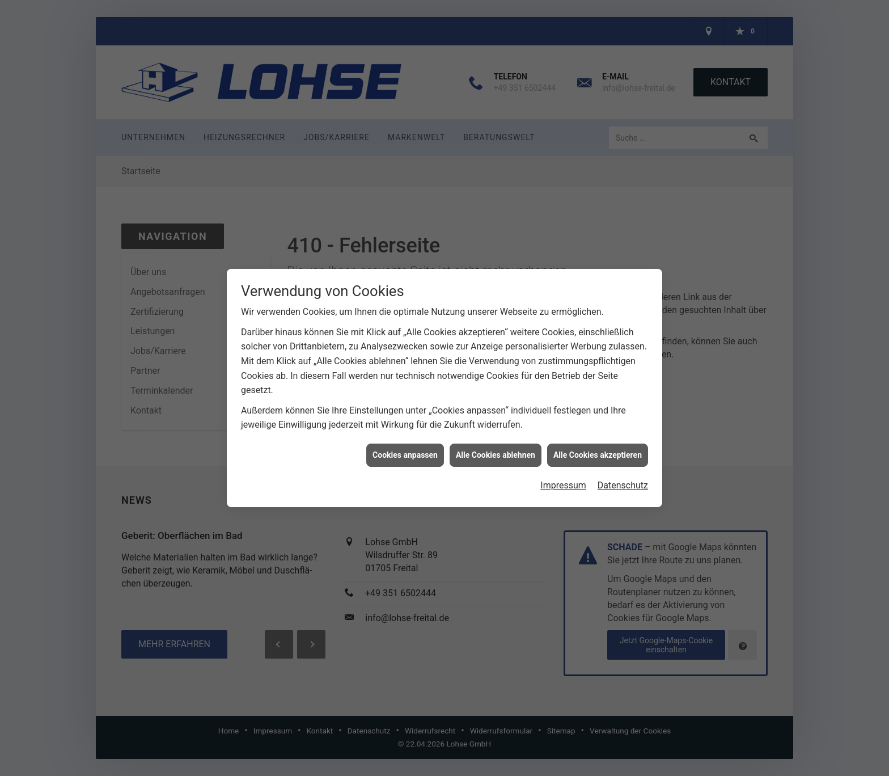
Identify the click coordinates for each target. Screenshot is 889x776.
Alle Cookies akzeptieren (597, 444)
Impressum (563, 475)
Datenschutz (623, 475)
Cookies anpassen (405, 444)
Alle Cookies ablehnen (495, 444)
